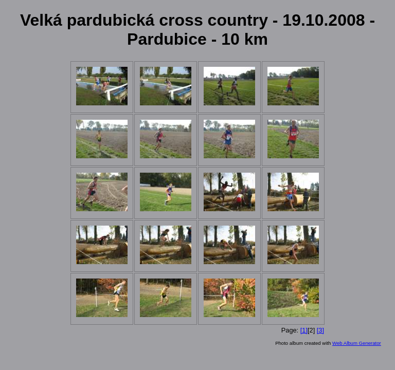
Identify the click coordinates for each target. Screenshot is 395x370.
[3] (320, 330)
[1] (304, 330)
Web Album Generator (356, 343)
